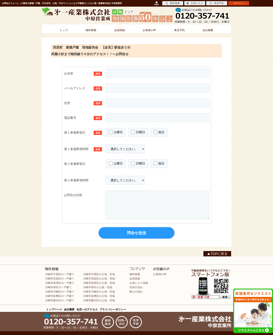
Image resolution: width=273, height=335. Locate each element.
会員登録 (119, 29)
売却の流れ (136, 287)
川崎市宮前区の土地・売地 (99, 278)
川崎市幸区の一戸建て (58, 287)
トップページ (54, 309)
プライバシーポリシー (113, 309)
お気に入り (194, 3)
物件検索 (91, 29)
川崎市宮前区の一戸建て (59, 278)
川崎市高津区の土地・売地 (99, 282)
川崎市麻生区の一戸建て (59, 300)
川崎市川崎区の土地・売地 (99, 291)
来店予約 (179, 29)
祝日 (159, 132)
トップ (64, 29)
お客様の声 (149, 29)
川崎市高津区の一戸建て (59, 282)
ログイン (239, 3)
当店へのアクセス (87, 309)
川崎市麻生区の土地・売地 (99, 300)
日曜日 (138, 132)
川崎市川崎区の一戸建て (59, 291)
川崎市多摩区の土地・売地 (99, 295)
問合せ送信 (136, 233)
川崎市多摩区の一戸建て (59, 295)
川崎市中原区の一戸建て (59, 274)
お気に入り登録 (138, 282)
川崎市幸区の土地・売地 (97, 287)
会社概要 (208, 29)
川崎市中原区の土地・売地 (99, 274)
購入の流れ (136, 291)
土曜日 (116, 132)
